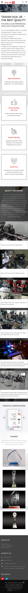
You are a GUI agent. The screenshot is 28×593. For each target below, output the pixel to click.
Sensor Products (5, 547)
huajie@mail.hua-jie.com (10, 563)
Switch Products (5, 544)
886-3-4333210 (7, 557)
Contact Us (6, 553)
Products (5, 540)
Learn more (17, 590)
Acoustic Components (7, 546)
